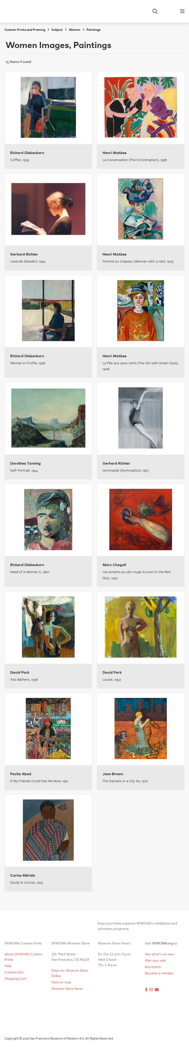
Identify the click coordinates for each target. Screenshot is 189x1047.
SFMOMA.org (162, 943)
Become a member (159, 973)
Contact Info (14, 972)
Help (8, 966)
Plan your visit (155, 960)
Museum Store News (67, 988)
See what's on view (159, 954)
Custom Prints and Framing (25, 29)
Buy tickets (153, 967)
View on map (61, 982)
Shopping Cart (15, 978)
